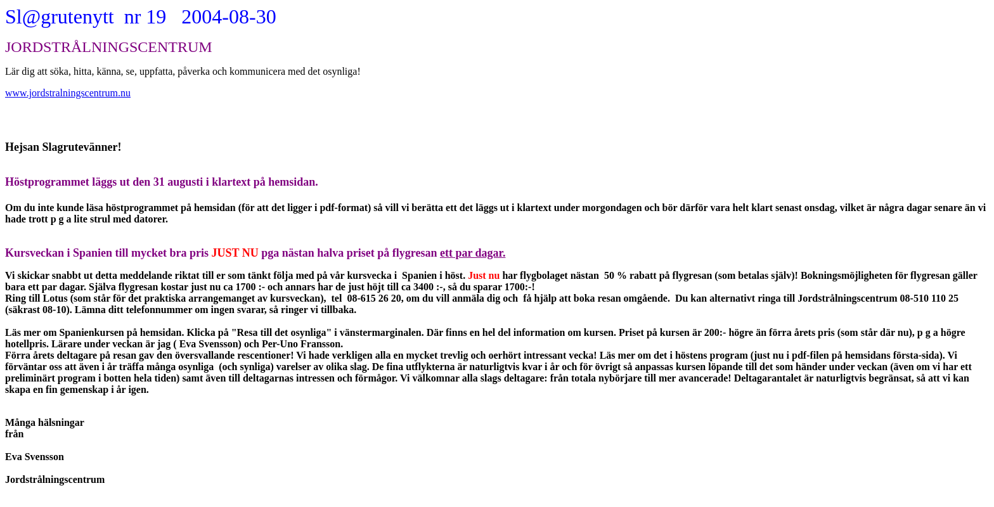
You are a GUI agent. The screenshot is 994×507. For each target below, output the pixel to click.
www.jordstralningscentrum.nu (68, 92)
